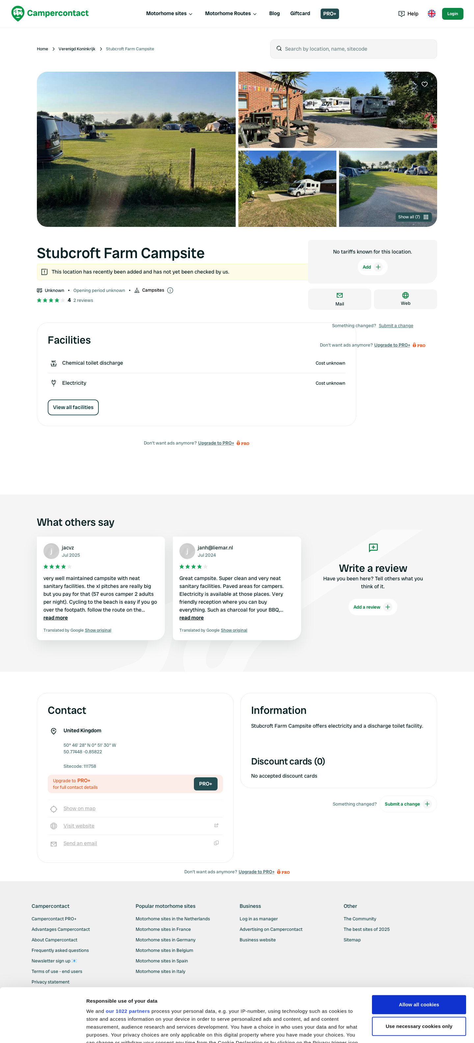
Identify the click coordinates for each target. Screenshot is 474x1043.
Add (373, 267)
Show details (101, 1030)
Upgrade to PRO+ (216, 443)
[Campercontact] (50, 13)
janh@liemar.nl (215, 547)
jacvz (68, 547)
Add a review (373, 607)
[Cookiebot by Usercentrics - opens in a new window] (42, 1030)
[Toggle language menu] (431, 14)
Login (452, 13)
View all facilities (73, 407)
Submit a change (396, 325)
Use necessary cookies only (419, 972)
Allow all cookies (419, 951)
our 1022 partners (128, 957)
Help (408, 13)
